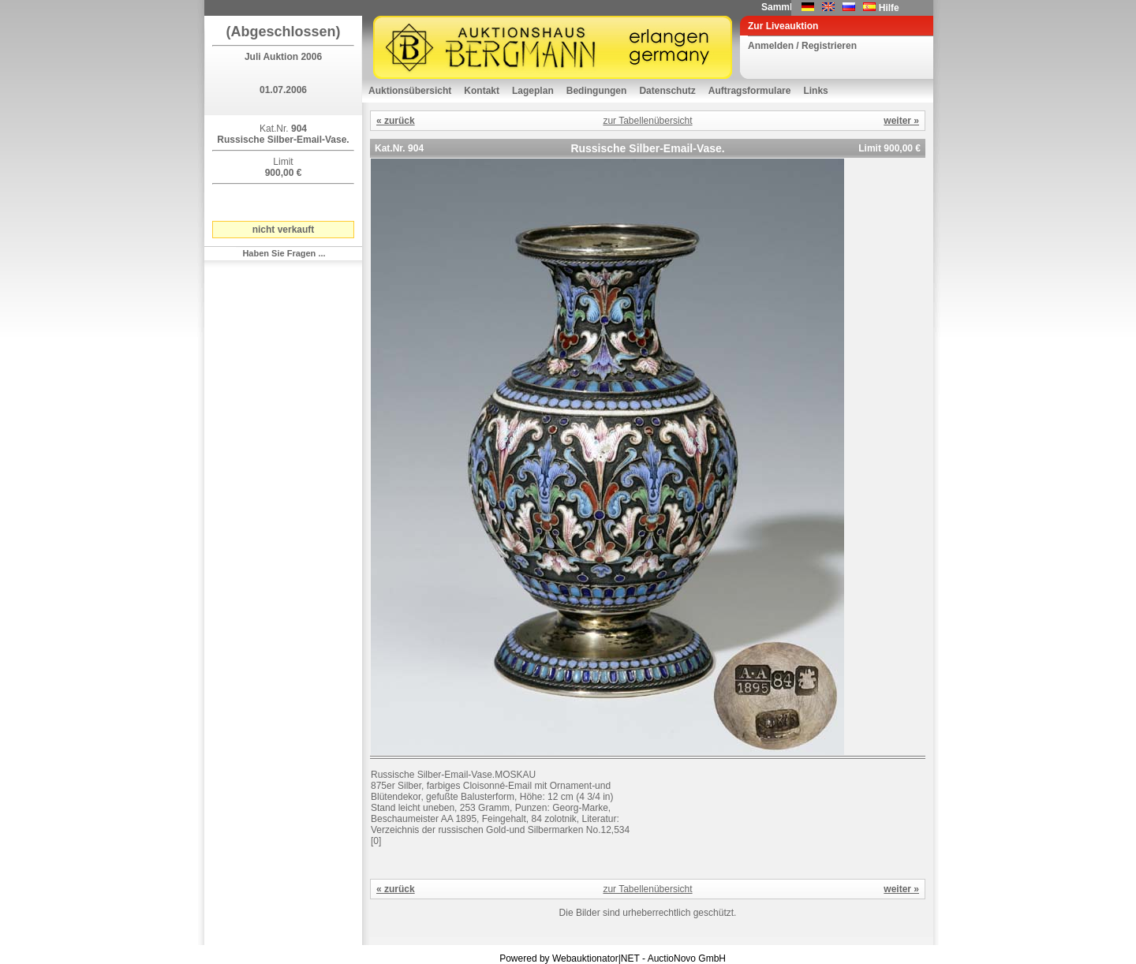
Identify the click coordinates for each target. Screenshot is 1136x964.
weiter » (901, 120)
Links (815, 90)
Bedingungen (596, 90)
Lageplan (533, 90)
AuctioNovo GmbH (687, 958)
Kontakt (481, 90)
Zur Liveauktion (783, 26)
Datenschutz (667, 90)
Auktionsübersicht (409, 90)
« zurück (395, 120)
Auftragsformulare (749, 90)
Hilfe (889, 7)
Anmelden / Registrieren (802, 45)
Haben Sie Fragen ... (283, 253)
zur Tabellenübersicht (647, 120)
